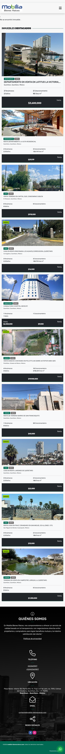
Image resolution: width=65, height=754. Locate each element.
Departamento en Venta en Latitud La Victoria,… (32, 82)
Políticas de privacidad (32, 639)
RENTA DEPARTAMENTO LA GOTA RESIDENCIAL (19, 141)
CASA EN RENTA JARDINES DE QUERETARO (18, 470)
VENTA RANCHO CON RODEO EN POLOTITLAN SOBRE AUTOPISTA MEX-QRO (29, 361)
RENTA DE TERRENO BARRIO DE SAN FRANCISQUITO (21, 416)
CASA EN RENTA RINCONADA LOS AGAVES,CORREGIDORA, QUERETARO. (28, 251)
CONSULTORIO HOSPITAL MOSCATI (15, 306)
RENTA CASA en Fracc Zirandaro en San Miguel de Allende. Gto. (28, 525)
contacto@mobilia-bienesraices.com (32, 712)
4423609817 (32, 666)
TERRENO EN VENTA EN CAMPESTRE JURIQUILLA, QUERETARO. (25, 580)
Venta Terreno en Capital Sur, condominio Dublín (23, 196)
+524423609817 (32, 669)
